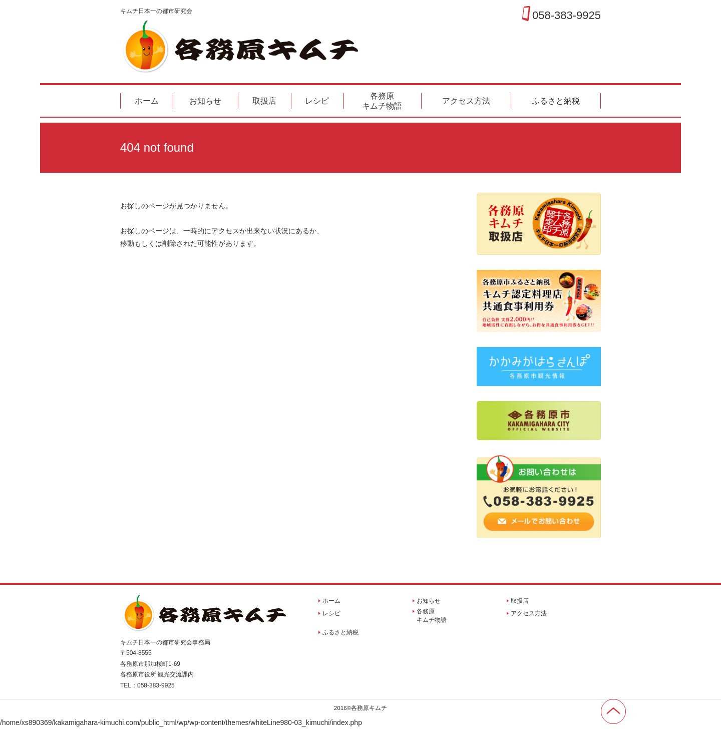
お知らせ (205, 101)
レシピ (317, 101)
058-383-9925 (566, 15)
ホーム (147, 101)
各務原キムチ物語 (382, 101)
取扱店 (264, 101)
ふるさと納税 (556, 101)
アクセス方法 (466, 101)
